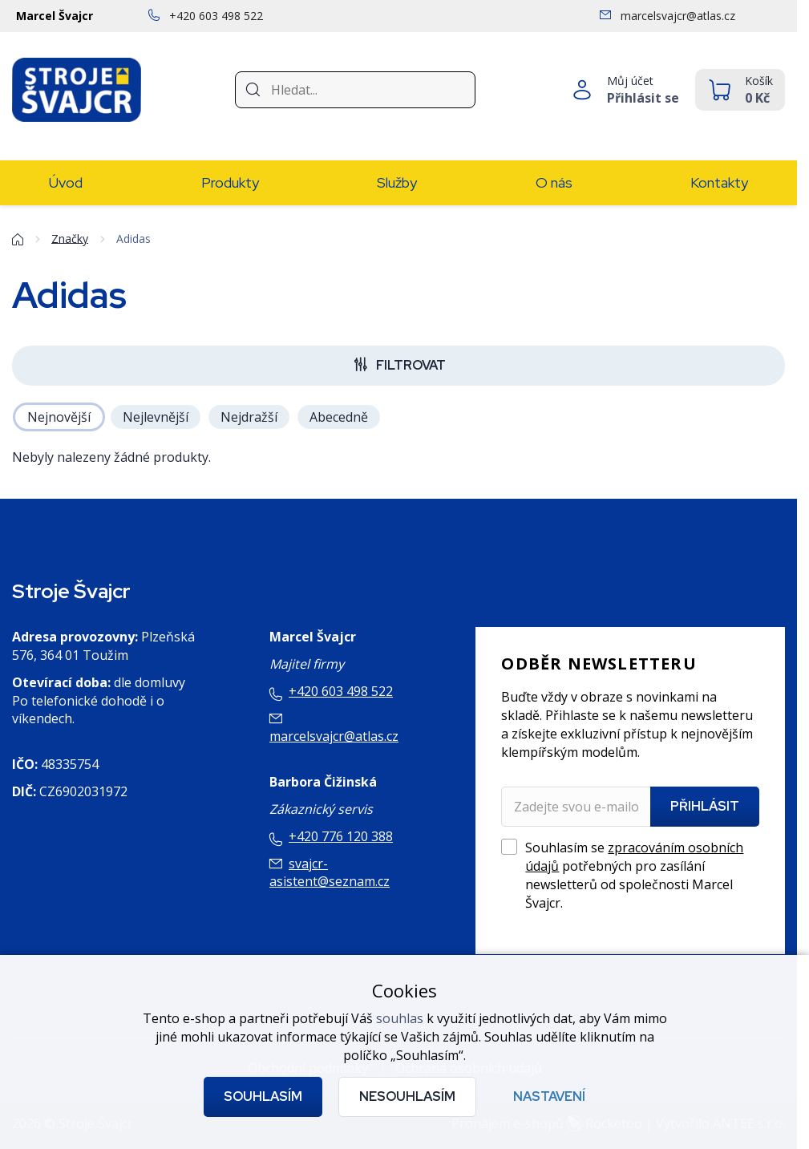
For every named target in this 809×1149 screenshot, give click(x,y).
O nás (554, 182)
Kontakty (719, 182)
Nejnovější (59, 417)
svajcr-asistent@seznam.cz (329, 873)
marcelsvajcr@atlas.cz (333, 736)
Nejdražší (248, 417)
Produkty (230, 182)
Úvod (66, 182)
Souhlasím (263, 1096)
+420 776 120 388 (341, 836)
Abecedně (338, 417)
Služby (397, 182)
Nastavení (549, 1096)
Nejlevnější (155, 417)
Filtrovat (411, 365)
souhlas (399, 1018)
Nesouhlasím (407, 1096)
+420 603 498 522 (341, 691)
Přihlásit (704, 806)
